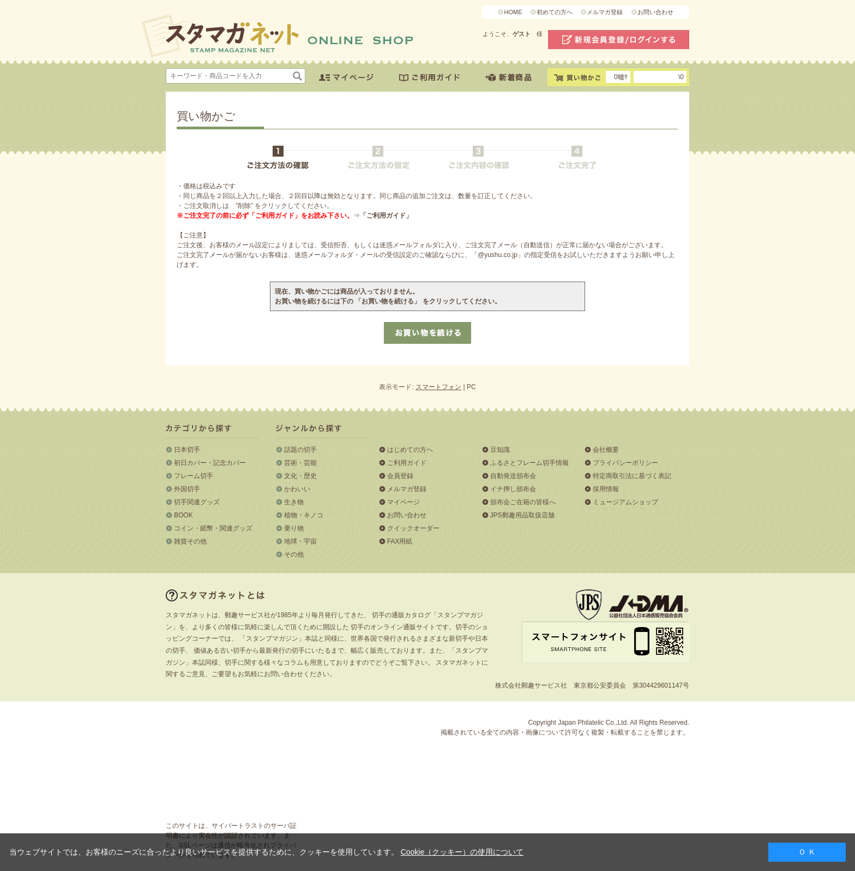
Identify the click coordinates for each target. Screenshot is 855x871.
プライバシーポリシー (625, 463)
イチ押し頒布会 (513, 489)
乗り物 (294, 528)
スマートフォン (438, 387)
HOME (513, 12)
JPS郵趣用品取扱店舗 (522, 515)
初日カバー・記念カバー (210, 463)
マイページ (403, 502)
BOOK (183, 515)
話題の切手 (300, 450)
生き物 (294, 502)
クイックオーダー (413, 528)
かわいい (297, 489)
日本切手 (187, 450)
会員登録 (400, 476)
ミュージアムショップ (625, 502)
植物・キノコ (303, 515)
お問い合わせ (655, 12)
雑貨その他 (190, 541)
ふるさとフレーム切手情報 (529, 463)
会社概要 (606, 450)
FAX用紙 (400, 541)
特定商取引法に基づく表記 (632, 476)
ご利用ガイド (406, 463)
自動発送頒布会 (513, 476)
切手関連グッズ (197, 502)
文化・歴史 (300, 476)
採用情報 (606, 489)
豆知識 (500, 450)
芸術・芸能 (300, 463)
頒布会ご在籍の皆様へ (523, 502)
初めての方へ (555, 12)
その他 (294, 554)
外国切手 (187, 489)
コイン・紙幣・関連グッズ (213, 528)
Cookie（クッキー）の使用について (462, 852)
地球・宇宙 (300, 541)
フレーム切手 (193, 476)
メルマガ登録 (605, 12)
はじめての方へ (410, 450)
